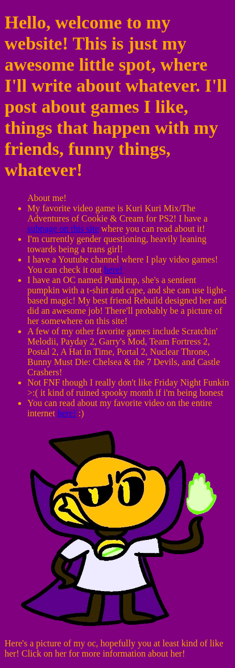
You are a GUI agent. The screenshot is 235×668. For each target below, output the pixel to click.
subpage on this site (63, 228)
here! (113, 269)
